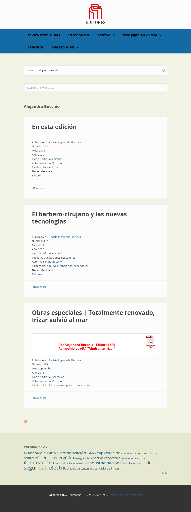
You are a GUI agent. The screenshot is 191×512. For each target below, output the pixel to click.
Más (164, 472)
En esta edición (54, 127)
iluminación (38, 462)
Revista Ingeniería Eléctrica (65, 142)
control (29, 458)
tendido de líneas (107, 468)
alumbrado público (40, 453)
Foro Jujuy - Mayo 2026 (139, 35)
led (151, 462)
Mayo (41, 150)
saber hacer (81, 266)
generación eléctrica (133, 458)
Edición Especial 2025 (44, 35)
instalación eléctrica (135, 463)
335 (45, 364)
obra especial (65, 385)
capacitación (108, 453)
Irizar (52, 385)
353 (45, 146)
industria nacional (105, 463)
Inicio (31, 70)
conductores (128, 453)
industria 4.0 (80, 463)
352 (45, 241)
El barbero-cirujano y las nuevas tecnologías (79, 217)
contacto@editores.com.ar (126, 495)
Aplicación (58, 377)
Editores (37, 175)
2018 (41, 372)
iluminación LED (62, 463)
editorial (54, 167)
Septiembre (45, 368)
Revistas (104, 35)
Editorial (57, 159)
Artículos (35, 47)
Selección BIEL (79, 35)
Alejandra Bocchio (51, 163)
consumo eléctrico (148, 453)
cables (91, 453)
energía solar (82, 458)
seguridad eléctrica (47, 467)
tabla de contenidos (82, 468)
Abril (41, 245)
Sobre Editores (62, 47)
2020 (41, 155)
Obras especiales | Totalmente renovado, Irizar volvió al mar (93, 316)
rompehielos (82, 385)
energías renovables (105, 458)
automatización (71, 453)
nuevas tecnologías (60, 266)
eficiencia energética (54, 457)
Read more (39, 188)
